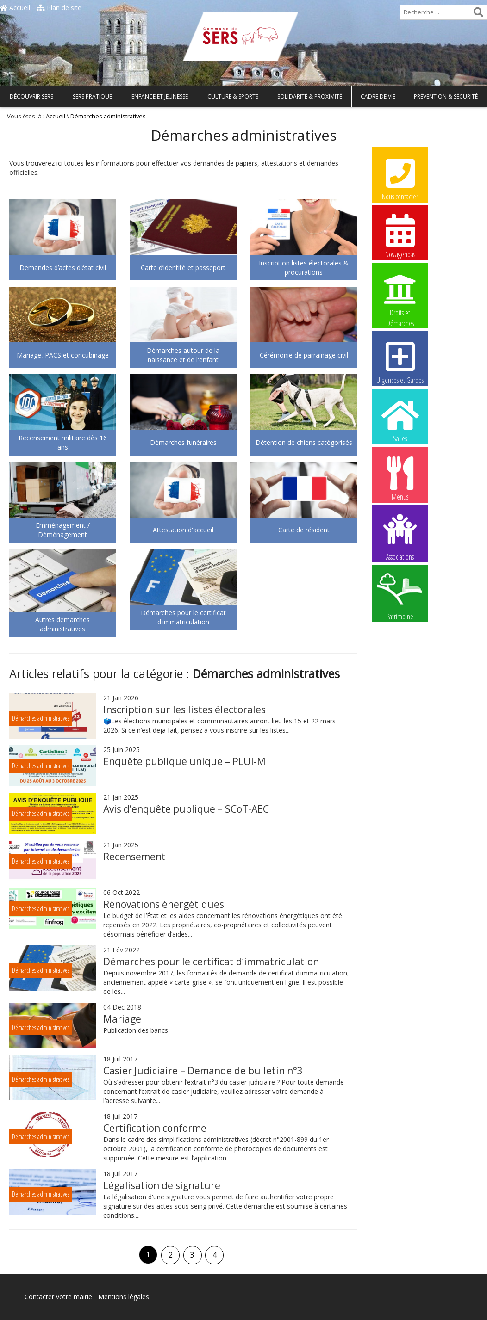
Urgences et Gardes (400, 361)
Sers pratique (92, 96)
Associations (400, 536)
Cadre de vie (378, 96)
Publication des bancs (135, 1030)
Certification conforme (154, 1128)
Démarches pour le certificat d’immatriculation (211, 961)
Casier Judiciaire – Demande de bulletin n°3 (203, 1070)
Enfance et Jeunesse (159, 96)
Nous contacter (400, 178)
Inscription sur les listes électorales (184, 709)
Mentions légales (123, 1296)
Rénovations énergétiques (163, 904)
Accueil (15, 7)
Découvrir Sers (31, 96)
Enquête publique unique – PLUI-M (184, 761)
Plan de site (59, 7)
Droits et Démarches (400, 295)
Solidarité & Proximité (309, 96)
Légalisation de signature (161, 1185)
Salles (400, 420)
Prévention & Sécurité (446, 96)
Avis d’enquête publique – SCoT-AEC (186, 808)
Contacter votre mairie (58, 1296)
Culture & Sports (232, 96)
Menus (400, 478)
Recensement (134, 856)
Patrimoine (400, 596)
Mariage (122, 1018)
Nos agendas (400, 235)
